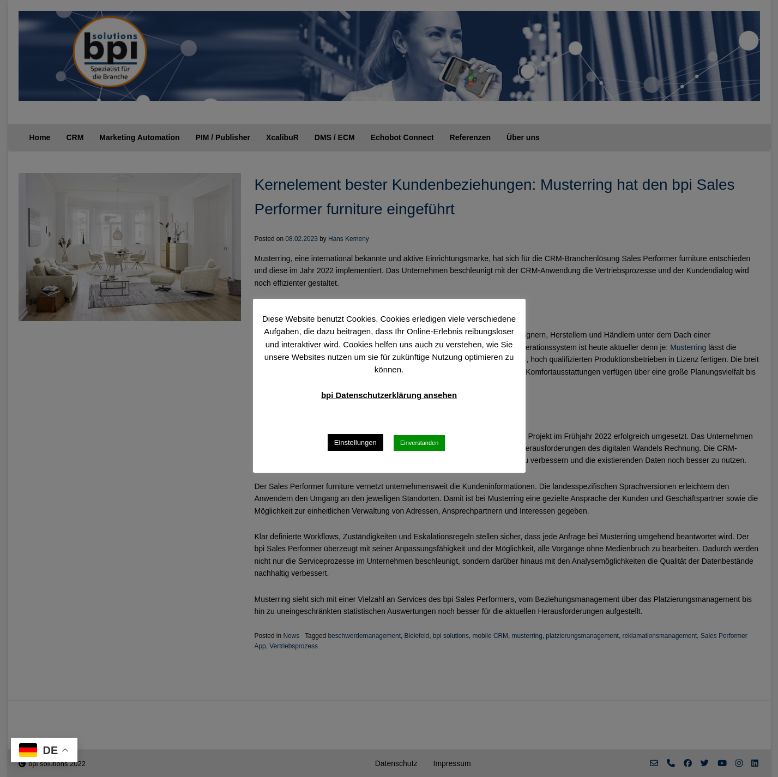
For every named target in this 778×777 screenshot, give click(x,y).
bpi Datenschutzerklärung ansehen (389, 395)
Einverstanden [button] (419, 442)
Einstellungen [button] (355, 442)
